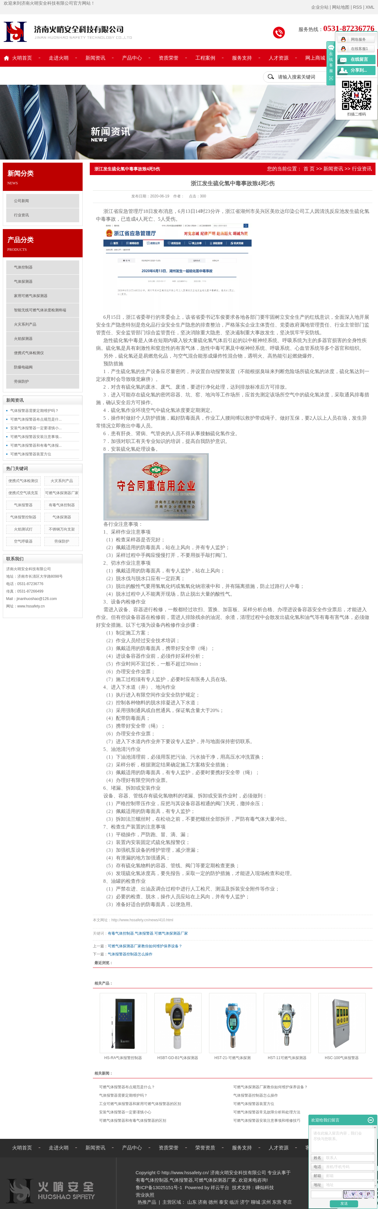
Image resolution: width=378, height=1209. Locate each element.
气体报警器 (23, 505)
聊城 (255, 1202)
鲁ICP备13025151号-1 (159, 1187)
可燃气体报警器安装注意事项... (36, 437)
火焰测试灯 (23, 529)
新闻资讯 (95, 58)
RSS (357, 7)
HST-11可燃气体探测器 (287, 1058)
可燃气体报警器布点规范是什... (36, 419)
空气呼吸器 (23, 541)
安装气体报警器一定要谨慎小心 (125, 1112)
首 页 (309, 168)
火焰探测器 (23, 338)
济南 (202, 1202)
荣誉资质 (205, 1147)
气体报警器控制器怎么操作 (130, 954)
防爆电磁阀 (23, 367)
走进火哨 (59, 58)
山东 (192, 1202)
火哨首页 (22, 58)
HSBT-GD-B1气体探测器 (177, 1058)
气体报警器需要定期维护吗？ (34, 410)
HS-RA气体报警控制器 (123, 1058)
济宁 (244, 1202)
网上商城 (315, 58)
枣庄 (287, 1202)
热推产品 (147, 1202)
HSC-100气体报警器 (342, 1058)
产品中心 (132, 58)
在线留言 (359, 59)
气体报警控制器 (23, 517)
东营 (276, 1202)
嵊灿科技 (264, 1187)
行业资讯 (21, 215)
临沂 (234, 1202)
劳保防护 (21, 381)
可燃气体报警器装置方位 (30, 454)
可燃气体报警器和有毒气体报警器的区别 (132, 1120)
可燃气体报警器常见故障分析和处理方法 (266, 1112)
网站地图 (340, 7)
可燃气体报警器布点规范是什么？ (127, 1087)
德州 (213, 1202)
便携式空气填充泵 (23, 493)
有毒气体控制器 (62, 505)
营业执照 (145, 1195)
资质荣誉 (169, 58)
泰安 (223, 1202)
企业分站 (320, 7)
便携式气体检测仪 (29, 353)
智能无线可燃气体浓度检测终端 (40, 310)
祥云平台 (220, 1187)
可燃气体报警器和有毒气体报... (36, 445)
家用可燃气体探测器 (31, 296)
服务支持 (242, 58)
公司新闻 (21, 201)
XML (370, 7)
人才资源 (279, 58)
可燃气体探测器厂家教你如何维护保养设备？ (145, 946)
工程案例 (205, 58)
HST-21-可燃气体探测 (232, 1058)
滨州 (266, 1202)
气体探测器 (23, 281)
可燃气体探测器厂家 (62, 493)
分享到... (359, 70)
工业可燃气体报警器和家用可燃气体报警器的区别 (140, 1104)
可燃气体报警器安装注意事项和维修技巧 (266, 1120)
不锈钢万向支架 (62, 529)
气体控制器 (23, 267)
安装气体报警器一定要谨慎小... (36, 428)
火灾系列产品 (25, 324)
